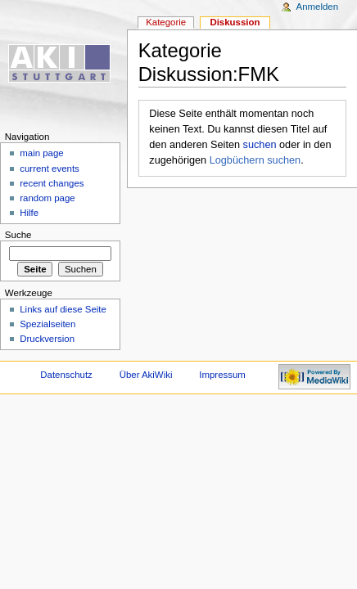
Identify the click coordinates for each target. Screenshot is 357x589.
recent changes (52, 183)
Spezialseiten (47, 324)
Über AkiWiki (146, 375)
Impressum (222, 375)
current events (49, 168)
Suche (18, 235)
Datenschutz (66, 375)
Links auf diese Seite (63, 309)
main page (42, 153)
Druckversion (47, 339)
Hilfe (29, 213)
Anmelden (317, 6)
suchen (260, 145)
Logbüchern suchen (255, 160)
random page (47, 198)
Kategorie (166, 22)
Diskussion (235, 22)
